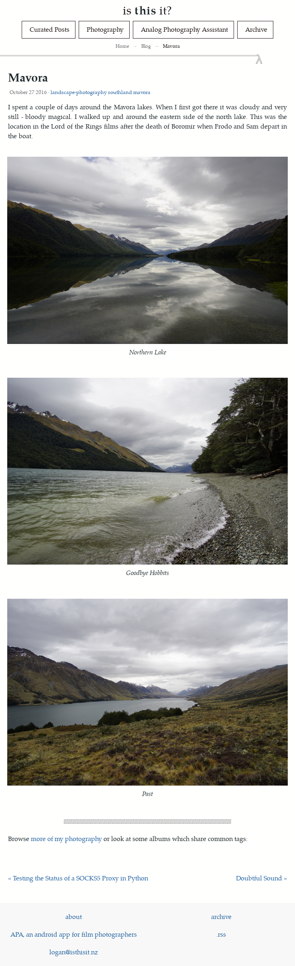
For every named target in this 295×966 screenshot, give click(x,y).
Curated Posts (49, 29)
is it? (147, 10)
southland (120, 92)
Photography (105, 29)
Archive (256, 29)
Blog (146, 46)
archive (221, 916)
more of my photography (66, 838)
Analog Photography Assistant (184, 29)
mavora (142, 92)
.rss (221, 934)
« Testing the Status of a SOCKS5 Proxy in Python (78, 877)
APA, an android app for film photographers (73, 934)
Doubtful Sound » (261, 877)
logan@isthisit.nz (73, 951)
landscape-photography (79, 92)
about (73, 916)
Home (122, 46)
